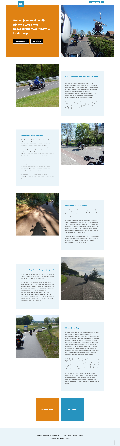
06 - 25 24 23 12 (94, 2)
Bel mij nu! (72, 409)
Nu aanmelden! (48, 409)
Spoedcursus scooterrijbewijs (75, 435)
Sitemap (68, 438)
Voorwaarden (60, 438)
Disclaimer (53, 438)
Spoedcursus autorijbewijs (44, 435)
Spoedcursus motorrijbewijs (59, 435)
